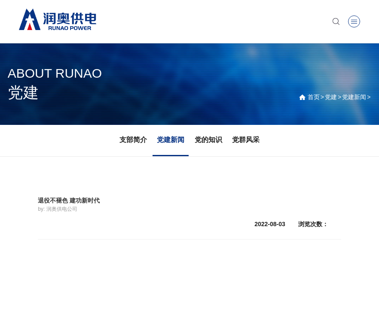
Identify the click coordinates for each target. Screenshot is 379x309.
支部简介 (133, 139)
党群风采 (246, 139)
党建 (331, 97)
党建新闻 (354, 97)
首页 (314, 97)
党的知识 (208, 139)
